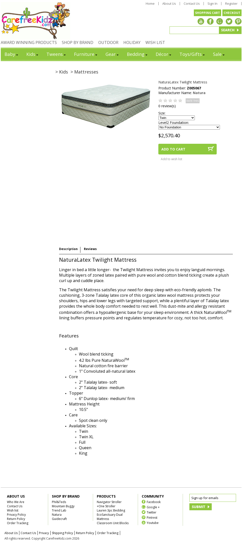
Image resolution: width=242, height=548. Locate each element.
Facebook (154, 502)
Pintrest (152, 517)
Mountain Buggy (63, 506)
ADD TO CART (173, 149)
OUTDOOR (108, 42)
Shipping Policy (62, 533)
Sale (219, 54)
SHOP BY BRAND (77, 42)
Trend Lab (59, 510)
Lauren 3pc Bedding (111, 510)
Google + (153, 507)
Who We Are (15, 502)
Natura (199, 92)
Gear (112, 54)
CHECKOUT (232, 13)
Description (68, 249)
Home (150, 3)
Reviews (90, 249)
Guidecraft (59, 519)
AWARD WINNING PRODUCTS (29, 42)
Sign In (212, 3)
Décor (164, 54)
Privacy (44, 533)
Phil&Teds (59, 502)
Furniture (86, 54)
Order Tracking (17, 523)
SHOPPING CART (207, 13)
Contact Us (192, 3)
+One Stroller (106, 506)
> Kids (61, 72)
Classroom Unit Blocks (113, 523)
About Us (169, 3)
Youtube (153, 522)
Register (231, 3)
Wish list (12, 510)
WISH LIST (155, 42)
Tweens (56, 54)
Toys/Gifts (192, 54)
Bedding (137, 54)
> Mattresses (84, 72)
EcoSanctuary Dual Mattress (110, 516)
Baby (11, 54)
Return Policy (16, 519)
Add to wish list (171, 159)
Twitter (151, 512)
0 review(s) (167, 106)
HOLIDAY (131, 42)
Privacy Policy (16, 514)
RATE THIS (192, 101)
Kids (32, 54)
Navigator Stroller (109, 502)
